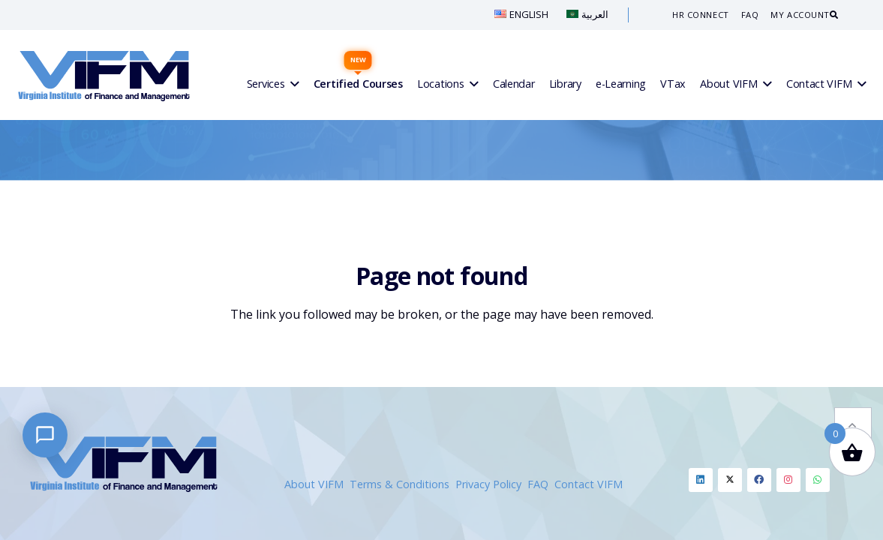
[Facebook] (759, 480)
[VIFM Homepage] (104, 75)
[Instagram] (788, 480)
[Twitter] (730, 480)
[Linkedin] (701, 480)
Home (407, 187)
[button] (853, 383)
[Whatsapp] (818, 480)
